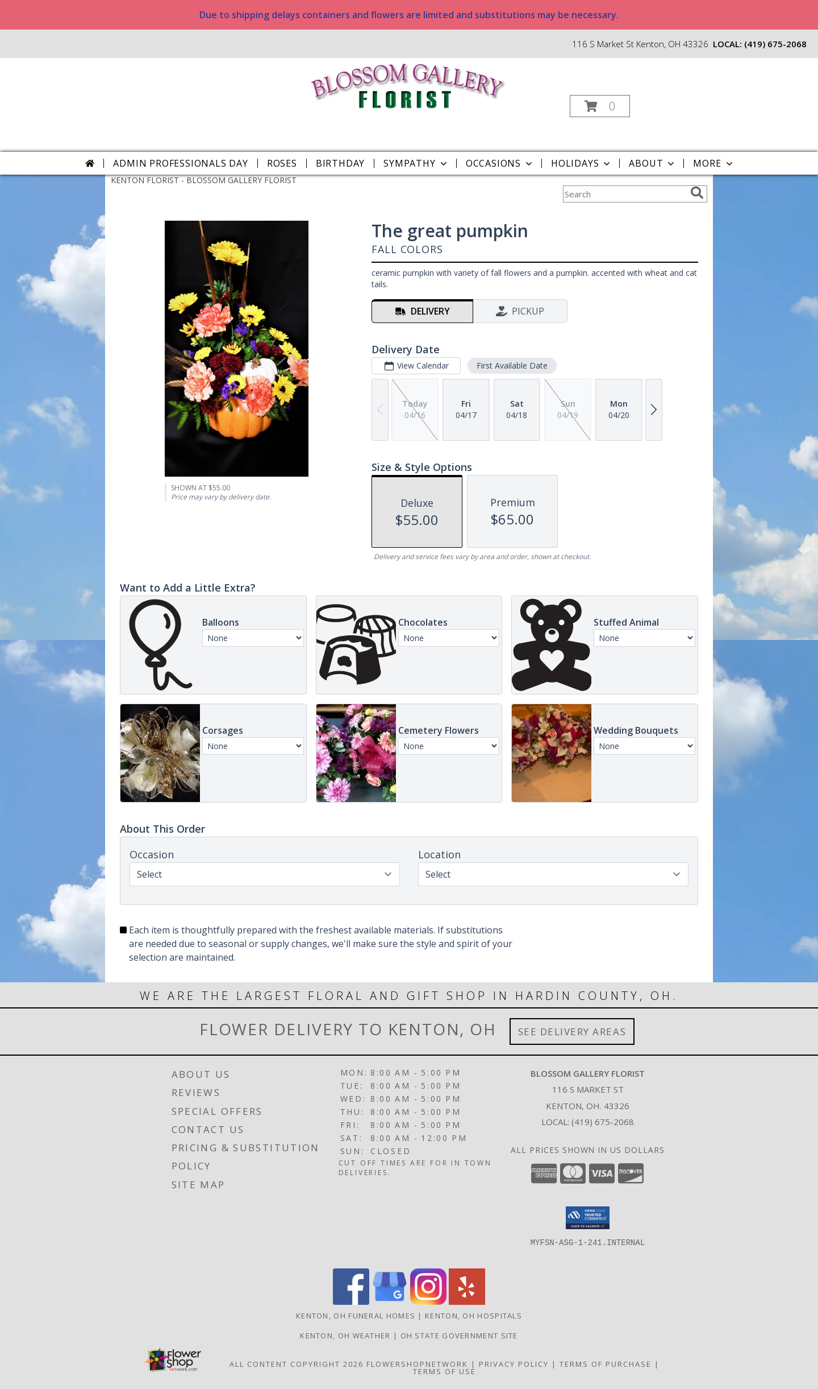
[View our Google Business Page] (390, 1301)
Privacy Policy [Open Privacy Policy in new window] (514, 1364)
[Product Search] (624, 194)
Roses (282, 163)
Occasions (500, 163)
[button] (600, 106)
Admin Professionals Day (180, 163)
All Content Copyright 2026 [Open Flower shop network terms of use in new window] (296, 1364)
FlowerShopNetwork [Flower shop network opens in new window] (417, 1364)
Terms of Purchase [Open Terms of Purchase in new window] (606, 1364)
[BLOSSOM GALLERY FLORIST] (408, 84)
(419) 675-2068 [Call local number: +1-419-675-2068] (775, 43)
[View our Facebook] (351, 1301)
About (653, 163)
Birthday (340, 163)
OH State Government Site (459, 1335)
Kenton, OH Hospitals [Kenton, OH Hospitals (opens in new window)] (473, 1316)
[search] (697, 193)
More (713, 163)
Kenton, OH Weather (345, 1335)
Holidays (581, 163)
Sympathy (416, 163)
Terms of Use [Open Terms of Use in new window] (444, 1371)
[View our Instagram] (428, 1301)
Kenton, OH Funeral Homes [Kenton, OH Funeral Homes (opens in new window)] (355, 1316)
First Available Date (512, 365)
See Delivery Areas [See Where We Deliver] (572, 1031)
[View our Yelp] (467, 1301)
